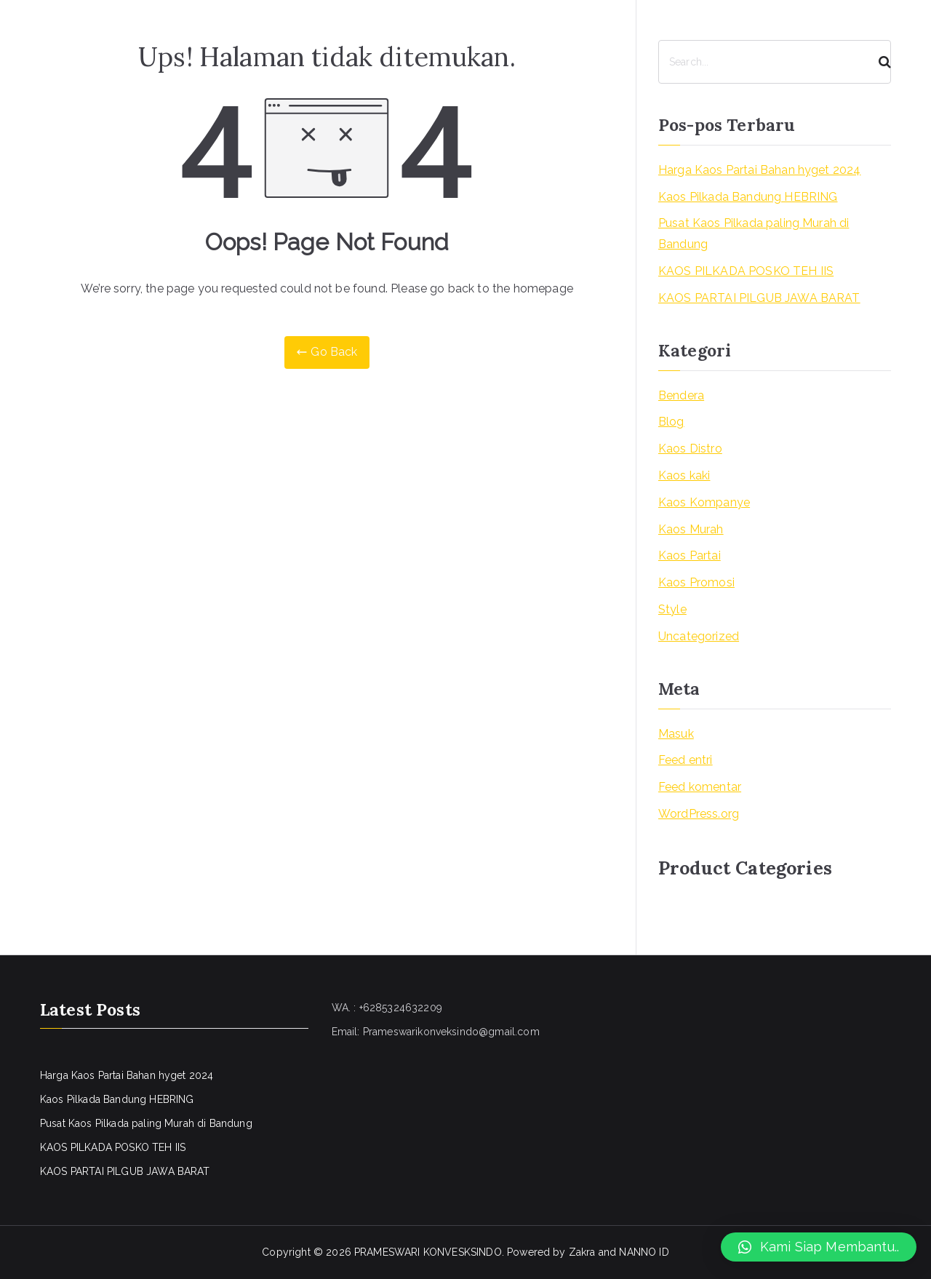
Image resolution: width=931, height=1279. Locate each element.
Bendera (681, 395)
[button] (818, 1247)
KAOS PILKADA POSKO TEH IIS (746, 271)
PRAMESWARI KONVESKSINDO (428, 1252)
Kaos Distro (690, 448)
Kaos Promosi (696, 582)
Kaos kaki (684, 475)
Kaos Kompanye (704, 502)
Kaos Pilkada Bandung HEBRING (747, 197)
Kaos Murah (691, 529)
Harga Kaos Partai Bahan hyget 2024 (759, 170)
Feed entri (685, 760)
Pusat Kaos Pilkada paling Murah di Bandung (753, 233)
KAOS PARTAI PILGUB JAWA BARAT (759, 298)
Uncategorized (698, 636)
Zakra (582, 1252)
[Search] (878, 62)
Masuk (676, 734)
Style (672, 609)
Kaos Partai (689, 555)
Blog (671, 422)
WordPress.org (698, 814)
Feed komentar (699, 787)
